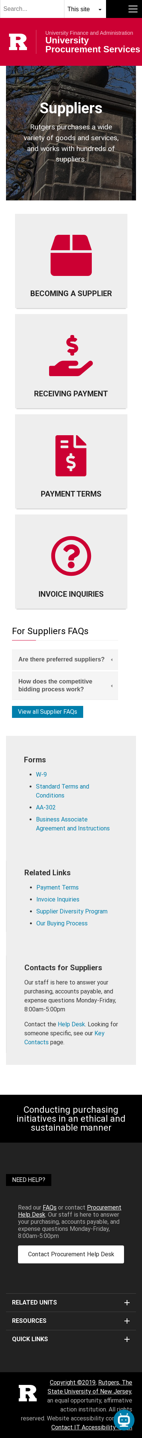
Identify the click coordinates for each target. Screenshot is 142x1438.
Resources (71, 1320)
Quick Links (71, 1339)
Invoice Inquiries (57, 899)
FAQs (50, 1207)
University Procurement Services (92, 45)
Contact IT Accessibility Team (91, 1427)
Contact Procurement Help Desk (71, 1254)
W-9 (41, 774)
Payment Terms (57, 887)
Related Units (71, 1302)
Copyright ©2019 (73, 1382)
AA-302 (46, 807)
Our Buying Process (62, 923)
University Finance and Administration (89, 33)
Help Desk (71, 1024)
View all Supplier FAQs (47, 711)
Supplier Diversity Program (72, 911)
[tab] (65, 659)
